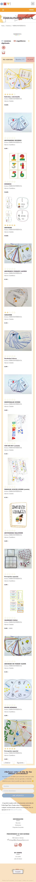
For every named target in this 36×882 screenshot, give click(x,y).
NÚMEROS (7, 184)
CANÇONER (8, 315)
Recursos (18, 823)
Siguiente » (20, 763)
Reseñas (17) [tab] (20, 59)
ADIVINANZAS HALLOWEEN (13, 533)
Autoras (8, 25)
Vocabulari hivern (10, 358)
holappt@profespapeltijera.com (19, 840)
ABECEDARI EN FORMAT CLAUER (15, 664)
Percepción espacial (11, 576)
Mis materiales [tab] (8, 59)
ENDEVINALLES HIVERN (12, 402)
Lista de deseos (18, 858)
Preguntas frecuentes (18, 827)
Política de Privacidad (15, 809)
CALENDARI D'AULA (10, 620)
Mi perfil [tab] (30, 59)
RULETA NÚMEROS (10, 707)
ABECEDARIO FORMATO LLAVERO (15, 271)
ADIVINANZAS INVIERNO (13, 140)
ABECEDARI (8, 227)
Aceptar (18, 872)
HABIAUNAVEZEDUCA (15, 98)
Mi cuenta (18, 856)
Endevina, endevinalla (12, 96)
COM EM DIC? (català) (12, 445)
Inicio (2, 25)
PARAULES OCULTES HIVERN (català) (16, 489)
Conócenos (18, 825)
